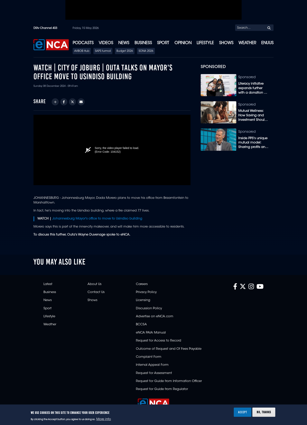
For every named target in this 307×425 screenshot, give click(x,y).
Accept (242, 412)
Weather (247, 43)
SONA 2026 (146, 51)
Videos (106, 43)
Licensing (143, 300)
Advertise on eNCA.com (154, 316)
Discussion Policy (149, 308)
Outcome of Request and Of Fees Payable (168, 349)
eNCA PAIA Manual (151, 332)
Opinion (182, 43)
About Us (94, 284)
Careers (142, 284)
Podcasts (83, 43)
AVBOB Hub (81, 51)
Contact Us (96, 292)
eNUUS (267, 43)
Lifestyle (205, 43)
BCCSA (141, 324)
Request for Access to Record (158, 340)
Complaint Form (148, 357)
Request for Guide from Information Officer (169, 381)
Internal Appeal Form (152, 365)
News (123, 43)
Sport (163, 43)
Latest (47, 284)
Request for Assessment (154, 373)
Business (143, 43)
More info (103, 419)
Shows (226, 43)
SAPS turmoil (103, 51)
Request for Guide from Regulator (162, 389)
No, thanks (264, 412)
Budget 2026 (124, 51)
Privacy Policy (146, 292)
